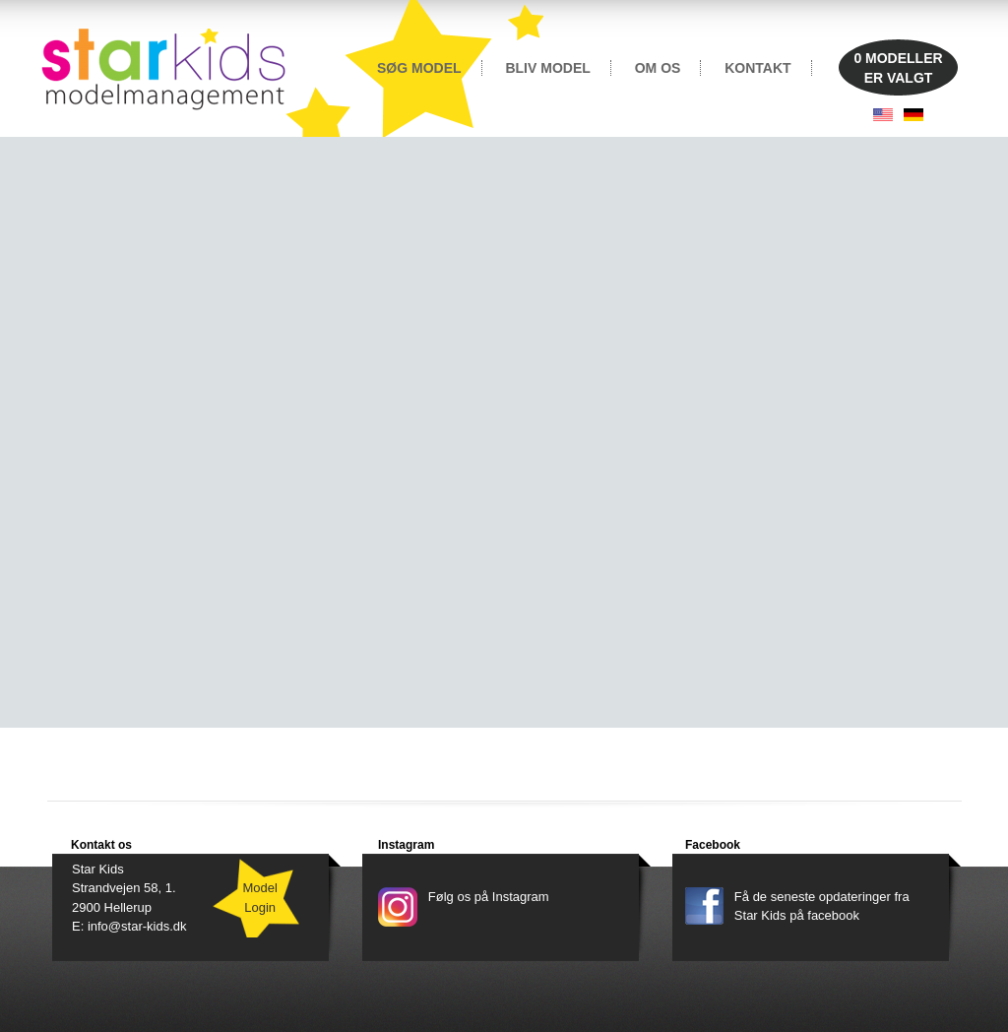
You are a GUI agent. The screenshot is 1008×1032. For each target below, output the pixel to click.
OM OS (658, 68)
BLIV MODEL (547, 68)
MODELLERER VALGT (897, 68)
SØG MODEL (419, 68)
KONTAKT (757, 68)
